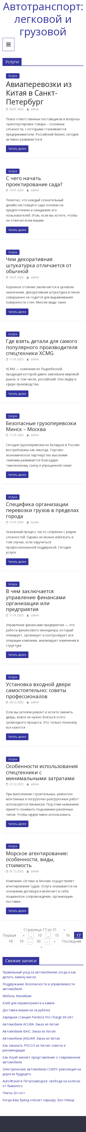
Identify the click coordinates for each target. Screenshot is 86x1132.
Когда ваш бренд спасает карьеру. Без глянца (38, 1100)
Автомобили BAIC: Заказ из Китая (29, 1031)
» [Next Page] (54, 941)
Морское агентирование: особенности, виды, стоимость (37, 859)
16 (68, 935)
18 (10, 941)
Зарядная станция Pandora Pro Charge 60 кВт (38, 1017)
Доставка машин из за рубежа (26, 1010)
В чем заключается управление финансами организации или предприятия (36, 600)
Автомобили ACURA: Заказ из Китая (31, 1024)
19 (21, 941)
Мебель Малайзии (17, 996)
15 (57, 935)
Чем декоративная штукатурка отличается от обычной (39, 265)
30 (38, 941)
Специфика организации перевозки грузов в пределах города (42, 510)
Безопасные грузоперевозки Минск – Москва (41, 426)
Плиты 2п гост (14, 1093)
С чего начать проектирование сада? (34, 181)
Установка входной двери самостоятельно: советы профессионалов (38, 690)
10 (40, 935)
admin (35, 109)
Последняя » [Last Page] (61, 944)
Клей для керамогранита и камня (28, 1003)
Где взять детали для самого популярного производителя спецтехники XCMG (42, 346)
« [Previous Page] (24, 935)
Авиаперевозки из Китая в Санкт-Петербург (39, 93)
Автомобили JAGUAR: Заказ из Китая (31, 1038)
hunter (35, 522)
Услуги (12, 76)
